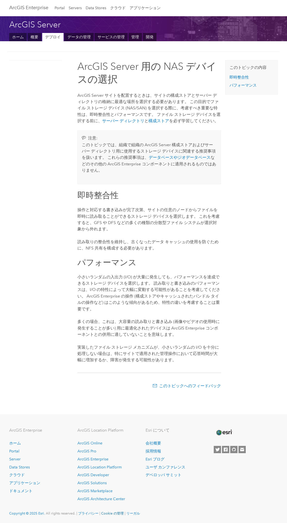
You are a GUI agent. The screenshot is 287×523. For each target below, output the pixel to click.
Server (15, 459)
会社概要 (153, 443)
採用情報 (153, 451)
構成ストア (158, 120)
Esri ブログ (155, 459)
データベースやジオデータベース (180, 157)
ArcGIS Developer (93, 475)
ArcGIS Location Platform (99, 467)
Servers (75, 8)
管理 (135, 37)
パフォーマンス (243, 85)
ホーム (18, 37)
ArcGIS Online (89, 443)
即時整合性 (239, 77)
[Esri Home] (223, 432)
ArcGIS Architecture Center (101, 499)
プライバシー (88, 513)
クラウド (118, 8)
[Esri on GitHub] (234, 449)
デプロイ (53, 37)
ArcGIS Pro (86, 451)
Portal (60, 8)
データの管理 (79, 37)
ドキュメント (21, 491)
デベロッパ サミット (163, 475)
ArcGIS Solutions (92, 483)
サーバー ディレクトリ (123, 120)
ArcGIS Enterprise (28, 7)
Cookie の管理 (112, 513)
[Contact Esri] (242, 449)
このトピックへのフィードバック (190, 385)
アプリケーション (145, 8)
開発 (150, 37)
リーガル (133, 513)
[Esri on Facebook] (225, 449)
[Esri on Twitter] (217, 449)
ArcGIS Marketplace (95, 491)
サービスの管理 (111, 37)
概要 (34, 37)
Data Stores (96, 8)
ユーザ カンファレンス (165, 467)
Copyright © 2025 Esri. (27, 513)
